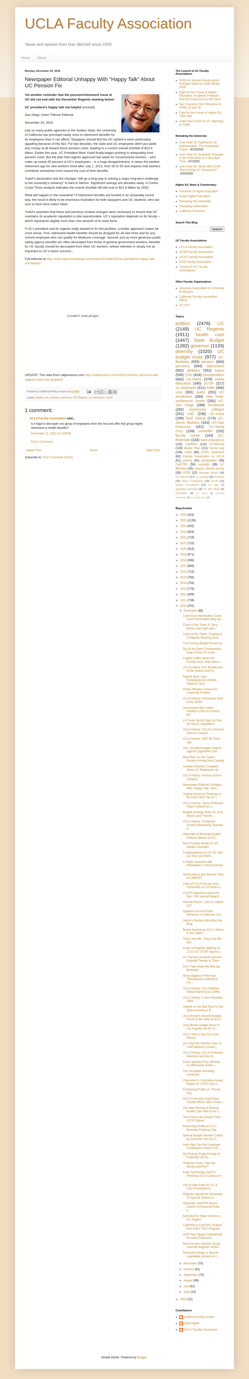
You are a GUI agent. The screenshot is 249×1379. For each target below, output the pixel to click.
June (187, 1292)
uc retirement (96, 397)
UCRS (186, 472)
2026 (183, 514)
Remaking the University (195, 201)
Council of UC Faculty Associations (193, 268)
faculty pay (217, 448)
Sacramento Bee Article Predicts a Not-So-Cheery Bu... (201, 711)
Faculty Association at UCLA (203, 456)
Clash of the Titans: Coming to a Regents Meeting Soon (202, 635)
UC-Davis (194, 379)
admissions (215, 366)
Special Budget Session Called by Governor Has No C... (203, 1137)
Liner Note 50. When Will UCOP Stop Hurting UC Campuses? (200, 168)
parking (187, 460)
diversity (184, 351)
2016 (183, 571)
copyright (204, 464)
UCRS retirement (212, 452)
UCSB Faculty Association (196, 252)
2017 (183, 566)
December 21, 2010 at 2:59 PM (51, 433)
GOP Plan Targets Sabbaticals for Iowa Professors (202, 1236)
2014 (183, 583)
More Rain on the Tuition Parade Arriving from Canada (203, 758)
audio (200, 392)
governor (200, 345)
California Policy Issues (199, 1317)
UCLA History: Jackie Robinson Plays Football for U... (203, 804)
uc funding (202, 476)
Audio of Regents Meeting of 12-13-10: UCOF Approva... (202, 949)
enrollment (216, 405)
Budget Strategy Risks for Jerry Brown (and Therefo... (203, 813)
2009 (183, 1299)
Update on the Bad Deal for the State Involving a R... (203, 1008)
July (187, 1286)
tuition (219, 370)
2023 (183, 531)
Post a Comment (42, 441)
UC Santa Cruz (198, 497)
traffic (210, 388)
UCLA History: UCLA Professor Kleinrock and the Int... (203, 1054)
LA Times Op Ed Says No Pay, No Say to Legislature (202, 722)
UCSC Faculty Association (196, 257)
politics (183, 323)
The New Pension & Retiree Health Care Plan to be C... (202, 1109)
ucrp (179, 392)
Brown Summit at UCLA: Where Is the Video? (203, 931)
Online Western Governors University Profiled (200, 691)
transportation (213, 375)
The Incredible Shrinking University (198, 1072)
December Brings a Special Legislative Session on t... (201, 1254)
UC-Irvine (216, 414)
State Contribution (192, 480)
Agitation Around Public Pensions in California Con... (203, 913)
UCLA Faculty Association (108, 23)
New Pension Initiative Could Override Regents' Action (201, 1245)
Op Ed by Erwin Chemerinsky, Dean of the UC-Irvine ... (202, 650)
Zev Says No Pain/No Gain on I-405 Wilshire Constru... (202, 1045)
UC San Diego (211, 488)
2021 (183, 543)
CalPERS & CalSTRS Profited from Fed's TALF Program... (202, 1226)
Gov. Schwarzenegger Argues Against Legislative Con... (202, 749)
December (191, 610)
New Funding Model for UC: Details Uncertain (201, 845)
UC (220, 323)
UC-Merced (216, 444)
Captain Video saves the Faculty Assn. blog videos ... (203, 659)
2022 (183, 537)
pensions (66, 397)
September (191, 1275)
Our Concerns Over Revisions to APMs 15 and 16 (200, 105)
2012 (183, 594)
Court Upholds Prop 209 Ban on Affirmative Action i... (201, 1063)
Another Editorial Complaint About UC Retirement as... (202, 768)
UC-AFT (184, 305)
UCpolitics (181, 493)
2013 (183, 588)
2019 (183, 554)
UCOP (209, 383)
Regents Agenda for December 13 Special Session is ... (203, 1195)
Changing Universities (193, 206)
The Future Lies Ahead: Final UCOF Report (201, 1118)
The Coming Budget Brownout (202, 643)
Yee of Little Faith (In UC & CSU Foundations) (200, 1186)
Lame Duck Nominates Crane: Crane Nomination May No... (203, 617)
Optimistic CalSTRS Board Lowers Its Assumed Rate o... (201, 1207)
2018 (183, 560)
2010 (183, 605)
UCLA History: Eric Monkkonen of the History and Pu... (203, 669)
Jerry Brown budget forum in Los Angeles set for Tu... (201, 1026)
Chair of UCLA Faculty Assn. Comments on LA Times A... (202, 885)
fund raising (195, 418)
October (189, 1269)
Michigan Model (208, 472)
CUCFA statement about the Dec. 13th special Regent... (202, 894)
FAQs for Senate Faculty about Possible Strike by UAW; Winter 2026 (199, 84)
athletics (193, 370)
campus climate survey (209, 468)
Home (25, 58)
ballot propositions (212, 440)
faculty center (188, 435)
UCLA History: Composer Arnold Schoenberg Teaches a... (203, 825)
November (191, 1263)
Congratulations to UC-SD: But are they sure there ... (202, 854)
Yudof (109, 397)
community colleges (206, 409)
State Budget (209, 340)
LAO (190, 414)
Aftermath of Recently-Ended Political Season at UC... (201, 835)
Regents (219, 476)
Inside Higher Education (194, 196)
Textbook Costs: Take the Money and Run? (199, 1164)
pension (55, 397)
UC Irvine (201, 493)
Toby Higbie (191, 1323)
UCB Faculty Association (195, 262)
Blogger (142, 1357)
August (189, 1280)
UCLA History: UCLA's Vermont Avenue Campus (203, 731)
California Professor (192, 211)
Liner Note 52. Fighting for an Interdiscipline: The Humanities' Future (199, 146)
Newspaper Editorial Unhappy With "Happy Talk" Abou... (202, 786)
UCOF (214, 480)
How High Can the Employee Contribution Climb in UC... (202, 1146)
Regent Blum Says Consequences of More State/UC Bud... (200, 680)
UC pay (213, 484)
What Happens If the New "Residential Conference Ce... (200, 979)
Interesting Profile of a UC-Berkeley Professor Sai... (201, 1127)
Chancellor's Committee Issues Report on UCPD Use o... (203, 1082)
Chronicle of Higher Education (198, 191)
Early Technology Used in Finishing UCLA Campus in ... (202, 1175)
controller (205, 431)
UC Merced (182, 476)
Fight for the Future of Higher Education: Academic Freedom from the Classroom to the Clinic (200, 96)
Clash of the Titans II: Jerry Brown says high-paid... (200, 626)
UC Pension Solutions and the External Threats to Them (202, 959)
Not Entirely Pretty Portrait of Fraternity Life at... (201, 1155)
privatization (209, 460)
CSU (188, 375)
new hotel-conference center (200, 399)
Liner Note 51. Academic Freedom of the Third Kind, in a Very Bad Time (201, 158)
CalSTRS (182, 464)
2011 (183, 600)
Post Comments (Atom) (58, 457)
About (41, 58)
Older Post (153, 450)
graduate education (187, 488)
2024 (183, 526)
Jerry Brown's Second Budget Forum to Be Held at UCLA (202, 1017)
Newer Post (33, 450)
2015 (183, 577)
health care (42, 397)
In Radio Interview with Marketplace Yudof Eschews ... (203, 865)
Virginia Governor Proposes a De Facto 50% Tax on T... (202, 795)
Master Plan (192, 448)
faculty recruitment (187, 484)
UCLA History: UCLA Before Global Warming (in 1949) (201, 990)
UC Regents (80, 397)
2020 (183, 549)
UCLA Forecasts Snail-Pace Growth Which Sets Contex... (203, 1100)
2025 (183, 520)
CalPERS (191, 444)
